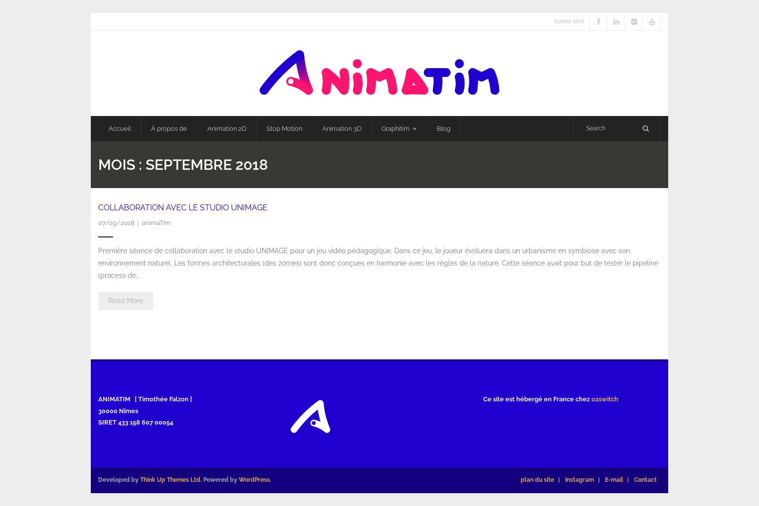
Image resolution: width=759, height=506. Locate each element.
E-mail (614, 479)
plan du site (537, 479)
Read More (125, 301)
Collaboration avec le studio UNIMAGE (182, 207)
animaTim (156, 223)
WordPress (254, 479)
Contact (645, 479)
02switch (604, 399)
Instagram (579, 479)
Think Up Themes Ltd (170, 479)
